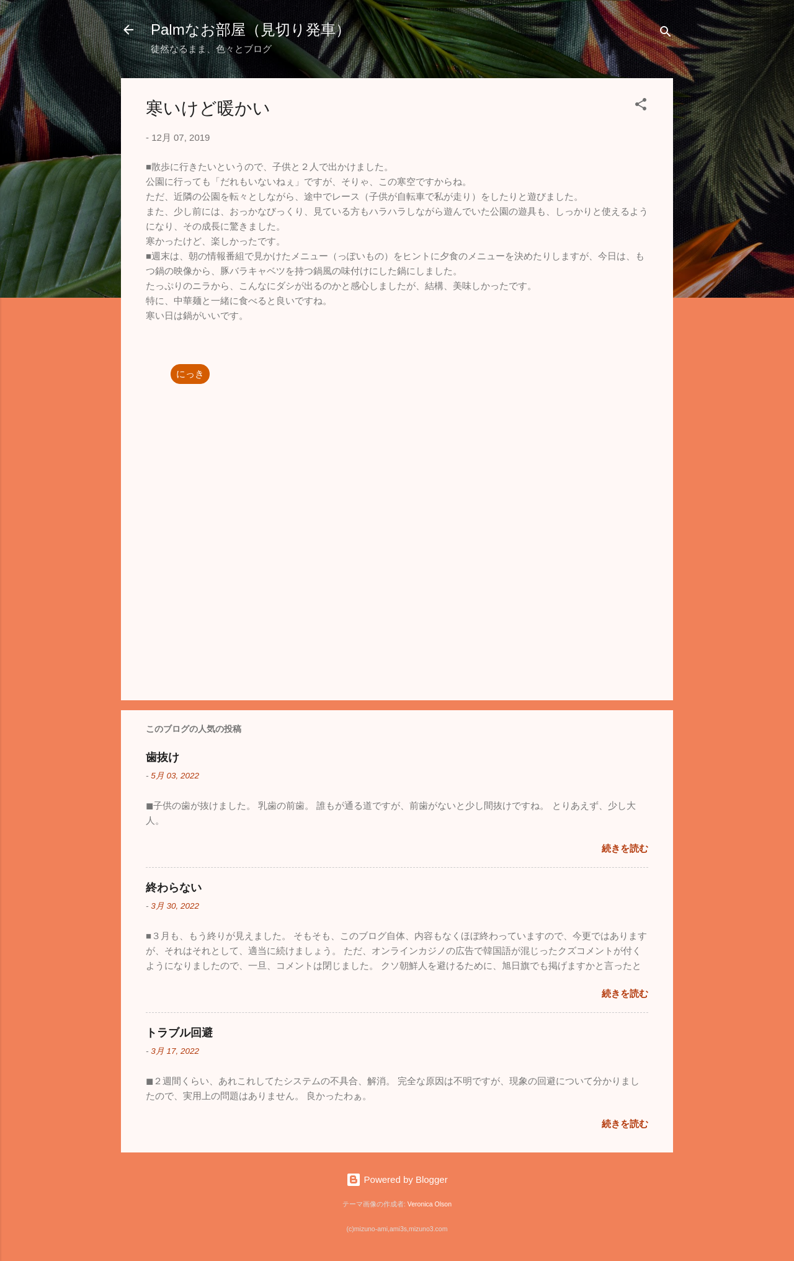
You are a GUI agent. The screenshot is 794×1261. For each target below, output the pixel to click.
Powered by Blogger (396, 1179)
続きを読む (625, 848)
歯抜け (162, 757)
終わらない (174, 887)
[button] (640, 106)
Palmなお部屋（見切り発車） (250, 29)
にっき (190, 373)
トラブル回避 (179, 1033)
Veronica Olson (430, 1204)
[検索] (665, 34)
